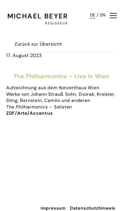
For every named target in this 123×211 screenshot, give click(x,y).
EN (103, 15)
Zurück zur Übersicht (38, 44)
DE (93, 15)
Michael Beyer (37, 16)
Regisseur (56, 23)
